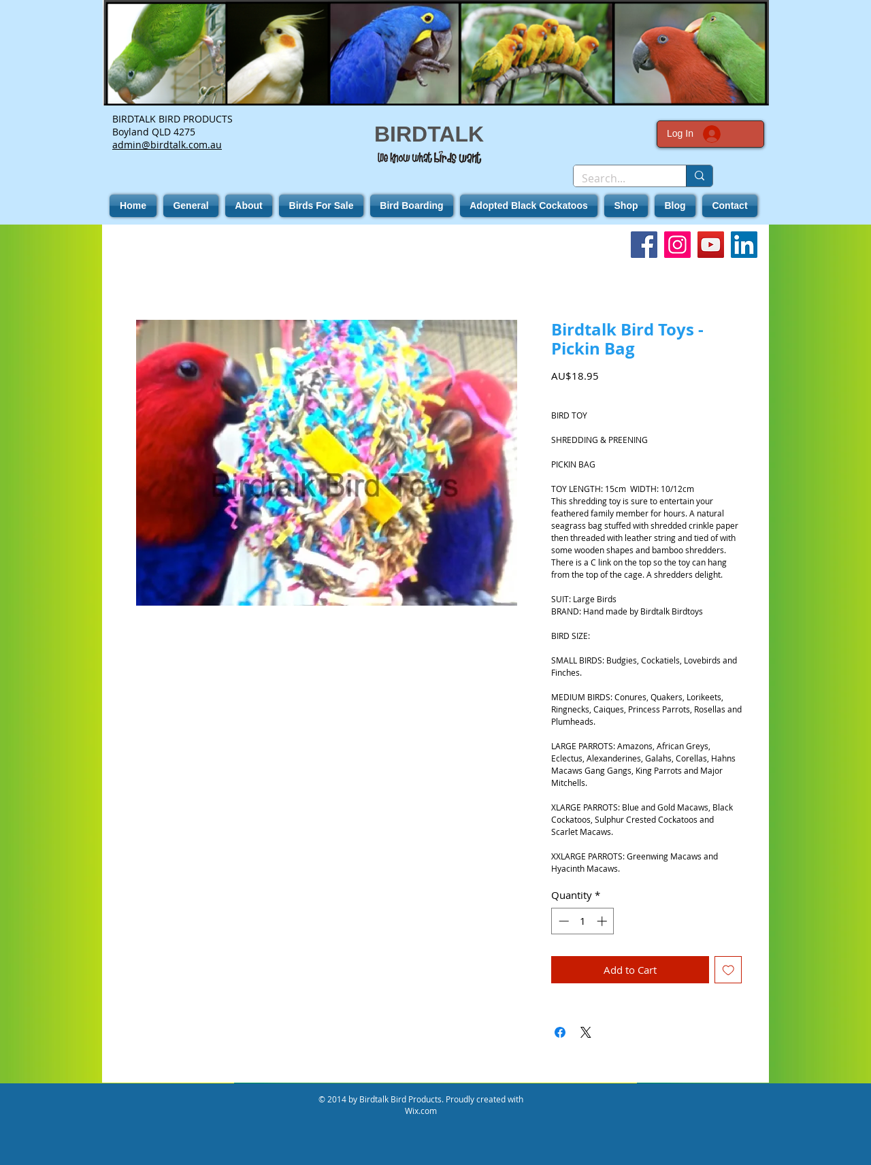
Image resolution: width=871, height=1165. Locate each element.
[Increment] (603, 921)
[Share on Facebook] (560, 1032)
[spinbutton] (583, 921)
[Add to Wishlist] (728, 970)
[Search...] (619, 178)
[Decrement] (562, 921)
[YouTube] (710, 244)
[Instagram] (677, 244)
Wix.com (421, 1110)
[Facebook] (644, 244)
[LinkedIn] (744, 244)
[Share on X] (586, 1032)
